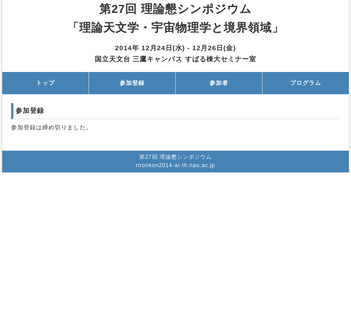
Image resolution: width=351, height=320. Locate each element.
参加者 (219, 83)
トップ (45, 83)
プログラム (305, 83)
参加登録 (132, 83)
